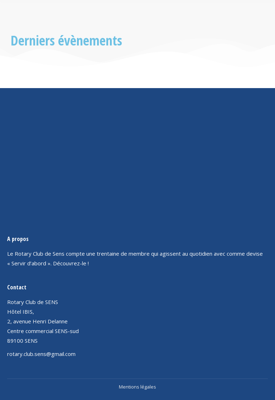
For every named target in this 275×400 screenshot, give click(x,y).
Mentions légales (137, 387)
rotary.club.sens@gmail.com (41, 353)
